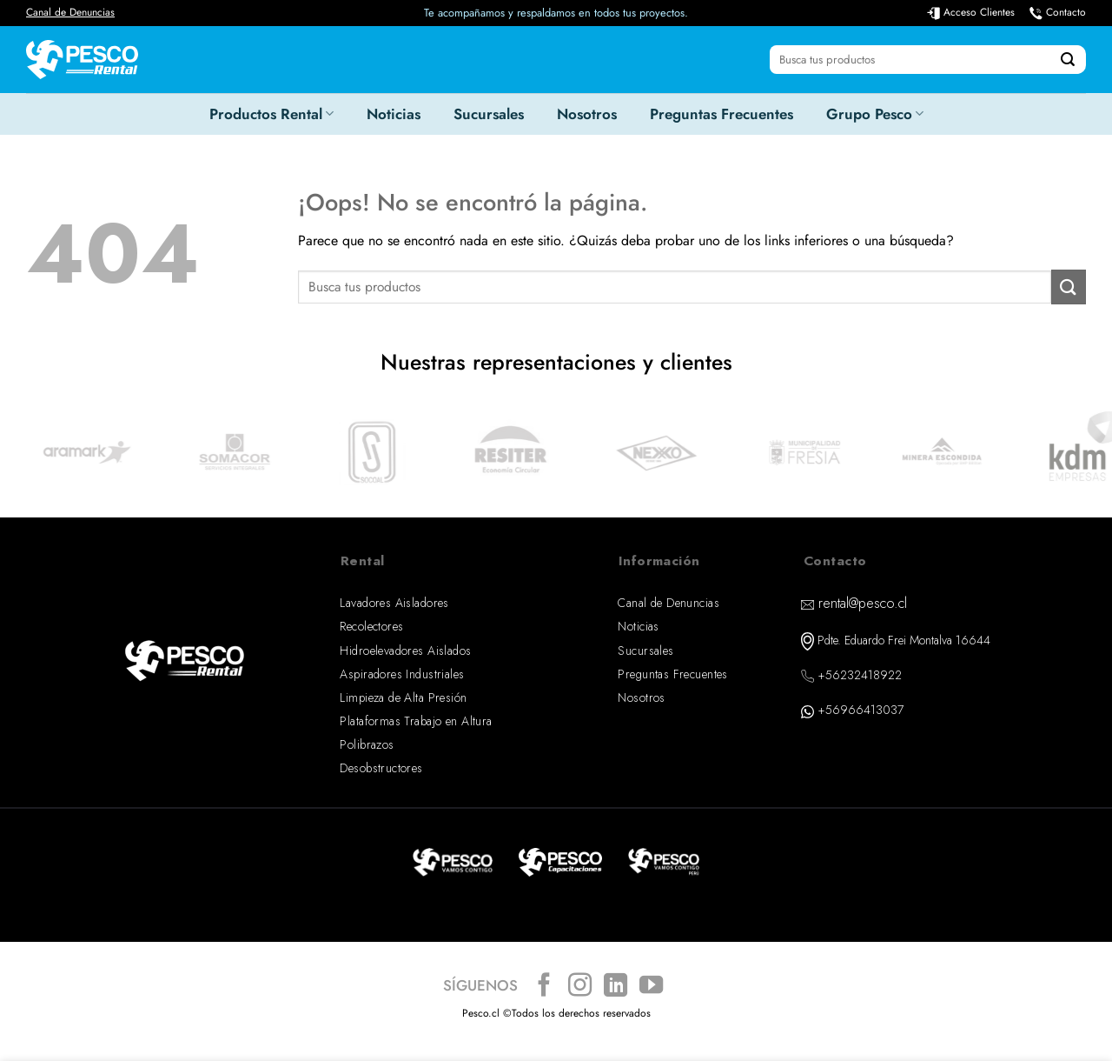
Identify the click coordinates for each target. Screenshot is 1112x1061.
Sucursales (488, 113)
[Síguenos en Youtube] (651, 986)
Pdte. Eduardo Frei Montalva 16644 (903, 640)
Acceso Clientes (979, 12)
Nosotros (587, 113)
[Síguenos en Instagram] (580, 986)
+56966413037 (860, 709)
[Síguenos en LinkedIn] (615, 986)
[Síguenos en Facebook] (544, 986)
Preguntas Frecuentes (721, 113)
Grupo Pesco (874, 113)
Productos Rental (271, 113)
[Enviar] (1067, 60)
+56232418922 (859, 675)
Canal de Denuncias (70, 12)
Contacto (1066, 12)
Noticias (393, 113)
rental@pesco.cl (862, 603)
